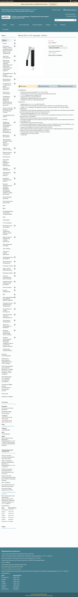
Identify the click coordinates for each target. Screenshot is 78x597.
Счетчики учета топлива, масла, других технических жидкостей (7, 86)
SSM (4, 217)
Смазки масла (6, 156)
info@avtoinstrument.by (8, 426)
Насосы (5, 43)
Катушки (5, 119)
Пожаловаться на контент (47, 595)
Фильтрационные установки (7, 245)
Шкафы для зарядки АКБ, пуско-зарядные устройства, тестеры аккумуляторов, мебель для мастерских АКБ (7, 127)
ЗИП (4, 294)
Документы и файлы (7, 396)
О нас (55, 24)
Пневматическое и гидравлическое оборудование (8, 305)
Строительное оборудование (6, 321)
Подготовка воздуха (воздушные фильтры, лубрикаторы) (6, 162)
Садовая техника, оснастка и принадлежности (7, 316)
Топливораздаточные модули (8, 116)
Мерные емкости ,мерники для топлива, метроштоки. (7, 239)
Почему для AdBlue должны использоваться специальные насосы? (7, 387)
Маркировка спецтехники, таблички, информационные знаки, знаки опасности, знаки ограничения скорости (7, 65)
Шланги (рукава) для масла (7, 197)
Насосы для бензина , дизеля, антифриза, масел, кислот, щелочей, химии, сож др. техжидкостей (8, 50)
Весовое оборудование (6, 291)
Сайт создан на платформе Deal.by (39, 594)
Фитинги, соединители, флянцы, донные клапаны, (7, 232)
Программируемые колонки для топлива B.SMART (8, 213)
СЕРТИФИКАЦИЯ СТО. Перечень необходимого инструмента (6, 379)
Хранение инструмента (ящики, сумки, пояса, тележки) (7, 332)
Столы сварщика (7, 222)
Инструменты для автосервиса (7, 226)
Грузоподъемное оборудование (7, 262)
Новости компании (37, 24)
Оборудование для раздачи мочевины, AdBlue (8, 75)
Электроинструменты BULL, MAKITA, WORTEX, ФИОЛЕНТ (8, 299)
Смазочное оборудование (6, 57)
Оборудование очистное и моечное (7, 174)
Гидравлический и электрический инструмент (7, 283)
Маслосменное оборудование (7, 80)
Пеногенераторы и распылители (8, 202)
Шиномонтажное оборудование (7, 153)
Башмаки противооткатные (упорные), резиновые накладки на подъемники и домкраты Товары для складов (7, 189)
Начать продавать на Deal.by (6, 1)
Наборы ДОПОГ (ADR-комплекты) (7, 269)
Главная (4, 24)
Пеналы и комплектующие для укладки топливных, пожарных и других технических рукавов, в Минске (8, 342)
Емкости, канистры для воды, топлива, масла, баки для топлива (8, 110)
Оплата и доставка (24, 24)
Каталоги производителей (6, 354)
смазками (34, 104)
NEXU (4, 208)
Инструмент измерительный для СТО (7, 180)
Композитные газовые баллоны (7, 350)
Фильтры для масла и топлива (7, 149)
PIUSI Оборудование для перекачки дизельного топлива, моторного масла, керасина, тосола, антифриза (7, 370)
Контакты (53, 4)
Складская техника (8, 266)
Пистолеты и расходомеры (6, 93)
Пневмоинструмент (8, 273)
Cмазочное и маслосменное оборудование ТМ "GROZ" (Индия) (7, 361)
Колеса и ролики (7, 287)
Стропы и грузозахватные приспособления (7, 277)
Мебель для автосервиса (6, 136)
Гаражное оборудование (6, 169)
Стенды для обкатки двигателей (6, 253)
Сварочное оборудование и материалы (7, 326)
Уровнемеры (6, 220)
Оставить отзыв (56, 9)
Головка (23, 95)
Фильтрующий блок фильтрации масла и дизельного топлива (7, 142)
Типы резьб (5, 393)
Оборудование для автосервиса (8, 258)
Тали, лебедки (6, 248)
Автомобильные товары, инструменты (7, 310)
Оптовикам (5, 29)
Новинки (48, 24)
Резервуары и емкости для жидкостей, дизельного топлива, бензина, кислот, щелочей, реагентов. (7, 101)
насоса (26, 107)
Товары (12, 24)
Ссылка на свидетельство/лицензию (11, 569)
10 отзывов (74, 1)
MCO (4, 205)
